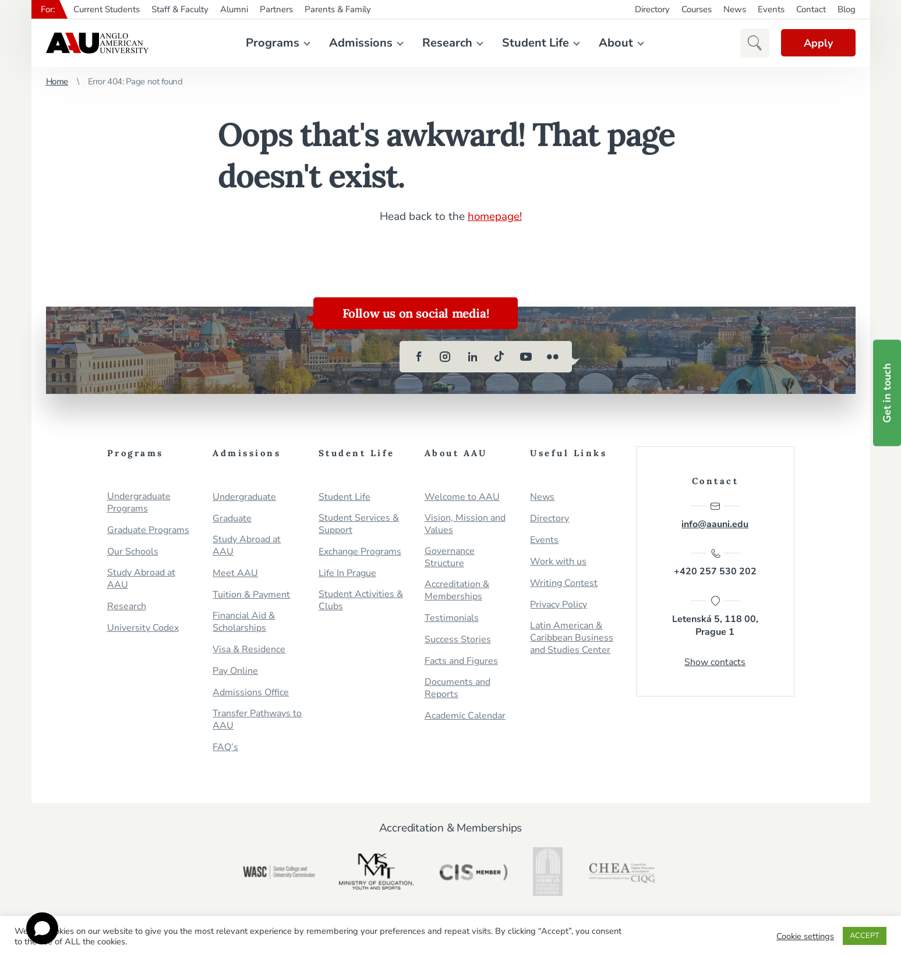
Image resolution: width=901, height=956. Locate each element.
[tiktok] (499, 356)
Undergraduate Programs (139, 502)
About (615, 43)
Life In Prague (347, 573)
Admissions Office (251, 692)
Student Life (534, 43)
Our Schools (132, 551)
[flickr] (552, 356)
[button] (753, 43)
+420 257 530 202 (715, 563)
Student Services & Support (359, 523)
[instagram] (445, 356)
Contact (811, 9)
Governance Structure (450, 557)
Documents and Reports (457, 688)
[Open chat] (42, 928)
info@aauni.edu (714, 515)
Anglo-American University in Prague (97, 43)
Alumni (234, 9)
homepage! (494, 216)
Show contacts (714, 662)
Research (447, 43)
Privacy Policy (558, 604)
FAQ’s (225, 747)
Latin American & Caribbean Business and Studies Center (571, 637)
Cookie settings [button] (805, 936)
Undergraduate (244, 497)
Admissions (360, 43)
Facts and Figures (461, 661)
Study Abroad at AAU (141, 578)
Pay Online (235, 670)
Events (771, 9)
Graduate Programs (148, 530)
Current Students (106, 9)
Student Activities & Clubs (361, 600)
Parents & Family (338, 9)
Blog (847, 9)
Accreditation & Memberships (457, 590)
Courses (696, 9)
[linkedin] (472, 356)
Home (57, 81)
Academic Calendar (465, 715)
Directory (652, 9)
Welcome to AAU (462, 497)
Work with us (558, 561)
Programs (272, 43)
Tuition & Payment (251, 594)
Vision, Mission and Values (465, 523)
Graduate (232, 518)
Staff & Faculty (180, 9)
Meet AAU (235, 573)
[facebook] (418, 356)
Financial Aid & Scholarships (244, 621)
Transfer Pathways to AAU (257, 719)
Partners (276, 9)
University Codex (143, 627)
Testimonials (452, 618)
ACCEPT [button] (864, 935)
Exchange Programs (360, 551)
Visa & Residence (249, 649)
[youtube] (526, 356)
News (734, 9)
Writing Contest (564, 583)
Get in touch (887, 393)
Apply (817, 43)
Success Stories (458, 639)
